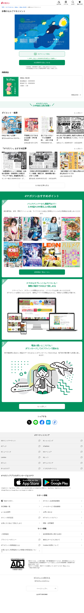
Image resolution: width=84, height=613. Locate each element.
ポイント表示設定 (7, 517)
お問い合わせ (47, 512)
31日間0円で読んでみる (42, 62)
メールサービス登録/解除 (51, 506)
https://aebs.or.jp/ (34, 567)
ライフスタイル (9, 7)
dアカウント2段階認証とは (10, 545)
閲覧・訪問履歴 (48, 523)
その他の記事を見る (42, 185)
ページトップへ (42, 588)
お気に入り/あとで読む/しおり (11, 523)
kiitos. (16, 7)
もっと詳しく (42, 406)
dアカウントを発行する (42, 578)
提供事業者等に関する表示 (52, 534)
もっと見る (77, 113)
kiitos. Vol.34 (23, 7)
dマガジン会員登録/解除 (51, 501)
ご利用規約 (5, 534)
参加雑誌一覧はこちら (42, 272)
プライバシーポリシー (8, 540)
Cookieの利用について (51, 545)
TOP (3, 7)
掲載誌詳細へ (75, 95)
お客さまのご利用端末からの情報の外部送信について (18, 551)
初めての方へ (7, 501)
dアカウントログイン (50, 517)
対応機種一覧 (5, 506)
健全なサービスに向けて (51, 540)
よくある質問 (5, 512)
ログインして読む (44, 54)
